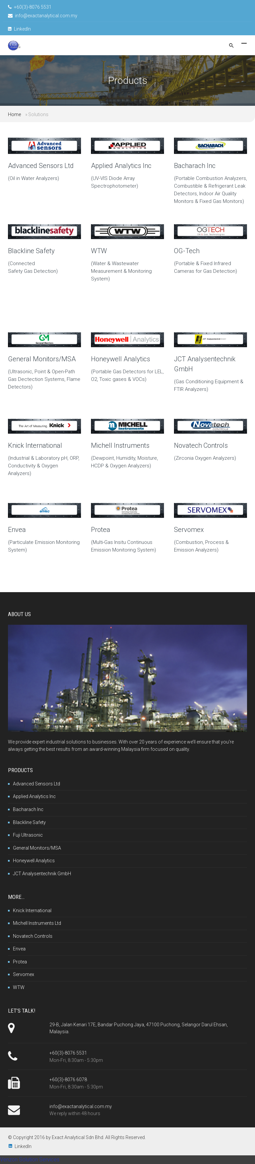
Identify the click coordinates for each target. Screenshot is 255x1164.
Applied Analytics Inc (121, 166)
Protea (100, 530)
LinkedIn (19, 29)
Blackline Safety (31, 251)
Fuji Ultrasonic (28, 835)
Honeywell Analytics (120, 359)
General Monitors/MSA (42, 359)
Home (14, 114)
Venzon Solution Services (29, 1159)
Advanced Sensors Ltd (41, 166)
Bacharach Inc (194, 166)
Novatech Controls (201, 445)
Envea (17, 530)
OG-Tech (187, 251)
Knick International (35, 445)
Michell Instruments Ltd (37, 923)
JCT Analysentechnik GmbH (42, 873)
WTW (99, 251)
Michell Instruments (120, 445)
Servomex (189, 530)
